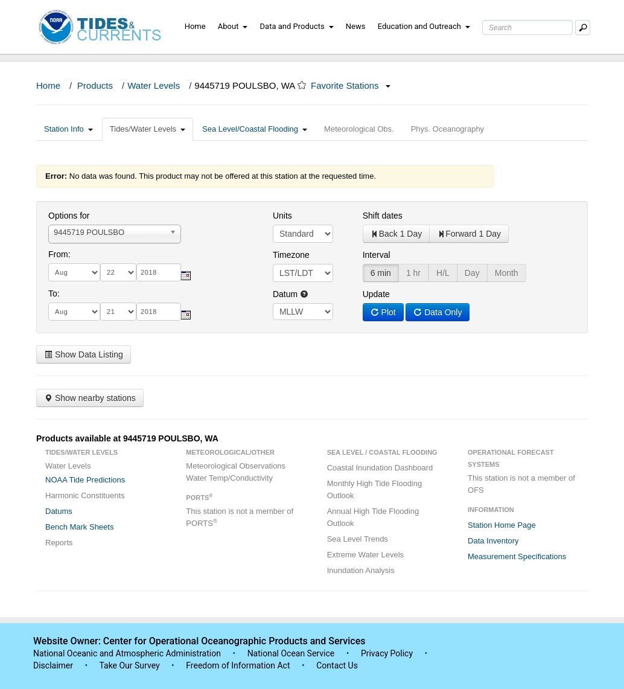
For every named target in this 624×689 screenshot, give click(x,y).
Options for (68, 215)
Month (506, 273)
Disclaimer (53, 665)
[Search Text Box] (527, 27)
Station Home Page (502, 525)
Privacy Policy (387, 653)
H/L (443, 273)
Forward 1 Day (469, 234)
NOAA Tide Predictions (85, 479)
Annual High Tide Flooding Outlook (373, 517)
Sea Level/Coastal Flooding (254, 128)
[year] (158, 272)
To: (54, 293)
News (356, 26)
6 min (381, 273)
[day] (118, 272)
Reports (59, 542)
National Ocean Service (291, 653)
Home (195, 26)
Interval (376, 255)
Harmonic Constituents (85, 495)
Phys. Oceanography (447, 128)
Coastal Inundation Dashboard (380, 467)
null (303, 311)
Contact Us (337, 665)
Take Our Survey (130, 665)
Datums (58, 511)
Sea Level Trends (357, 538)
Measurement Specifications (517, 556)
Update (376, 294)
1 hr (413, 273)
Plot (383, 312)
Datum (290, 294)
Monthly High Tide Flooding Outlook (374, 489)
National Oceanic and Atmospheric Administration (127, 653)
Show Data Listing (83, 354)
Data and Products (297, 26)
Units (282, 215)
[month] (74, 272)
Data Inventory (493, 540)
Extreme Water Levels (365, 554)
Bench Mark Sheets (79, 526)
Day (472, 273)
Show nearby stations (90, 398)
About (233, 26)
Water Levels (153, 85)
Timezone (291, 255)
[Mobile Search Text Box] (582, 27)
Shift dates (383, 215)
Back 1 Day (396, 234)
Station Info (68, 128)
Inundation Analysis (361, 570)
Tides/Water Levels (147, 128)
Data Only (437, 312)
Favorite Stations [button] (350, 85)
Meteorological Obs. (359, 128)
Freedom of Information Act (238, 665)
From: (59, 254)
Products (95, 85)
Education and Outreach (424, 26)
